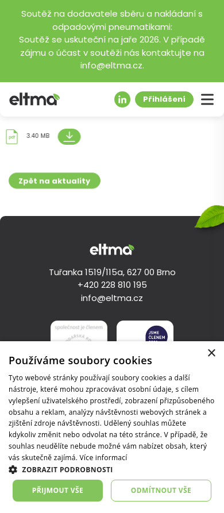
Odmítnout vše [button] (161, 490)
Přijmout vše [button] (57, 490)
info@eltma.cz (112, 299)
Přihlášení (164, 99)
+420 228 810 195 (112, 285)
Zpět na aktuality (54, 184)
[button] (112, 469)
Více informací (104, 457)
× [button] (211, 353)
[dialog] (112, 427)
